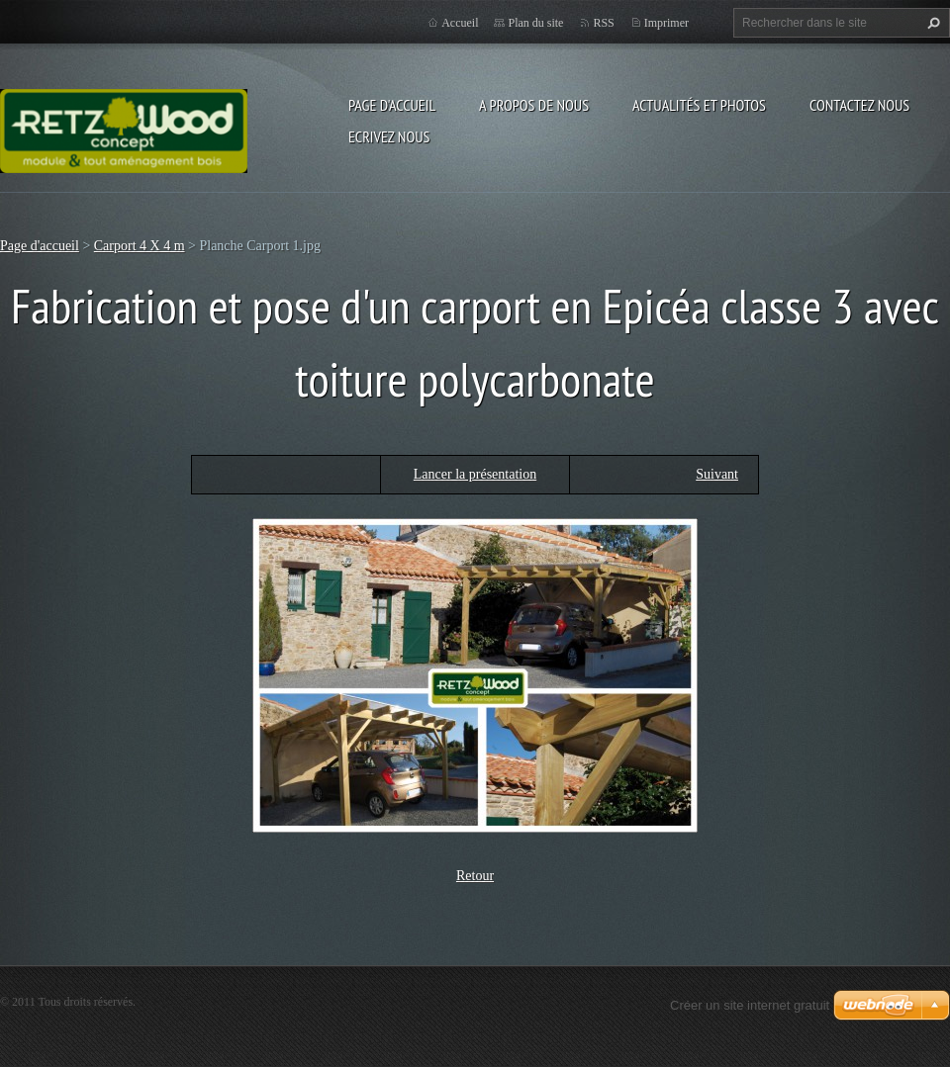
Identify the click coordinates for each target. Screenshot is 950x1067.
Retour (475, 875)
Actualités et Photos (699, 105)
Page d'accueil (391, 105)
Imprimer (666, 23)
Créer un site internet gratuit (749, 1005)
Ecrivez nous (388, 136)
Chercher (931, 23)
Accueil (459, 23)
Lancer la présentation (475, 474)
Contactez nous (859, 105)
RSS (603, 23)
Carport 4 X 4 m (139, 245)
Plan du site (535, 23)
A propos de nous (534, 105)
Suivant (717, 474)
